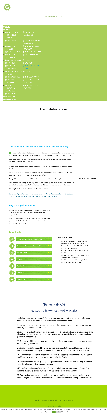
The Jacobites (12, 77)
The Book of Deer (32, 52)
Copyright (37, 400)
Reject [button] (58, 411)
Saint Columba (13, 52)
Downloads (9, 96)
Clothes (10, 63)
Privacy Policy (65, 412)
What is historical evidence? (10, 88)
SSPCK (26, 71)
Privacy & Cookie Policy (50, 400)
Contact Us (9, 99)
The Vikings (11, 94)
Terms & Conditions (66, 400)
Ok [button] (54, 411)
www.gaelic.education (53, 406)
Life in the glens (13, 60)
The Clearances (31, 77)
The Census (11, 41)
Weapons (28, 63)
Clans (26, 60)
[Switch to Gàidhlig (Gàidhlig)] (55, 102)
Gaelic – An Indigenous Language (11, 35)
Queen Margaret (31, 55)
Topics (7, 29)
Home (6, 27)
